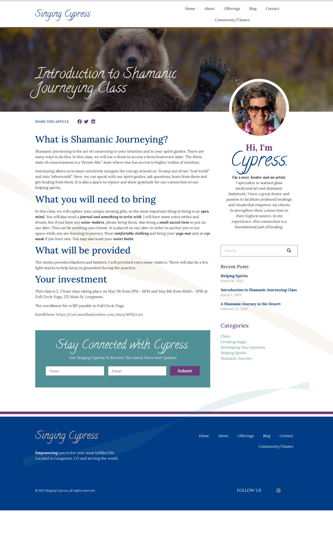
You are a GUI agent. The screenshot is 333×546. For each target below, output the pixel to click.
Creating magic (234, 341)
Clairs (225, 336)
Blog (253, 8)
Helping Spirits (234, 275)
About (209, 8)
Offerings (232, 8)
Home (190, 8)
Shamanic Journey (236, 358)
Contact (272, 8)
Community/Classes (232, 19)
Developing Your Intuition (243, 347)
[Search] (288, 250)
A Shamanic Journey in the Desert (251, 303)
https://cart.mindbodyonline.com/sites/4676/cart (99, 314)
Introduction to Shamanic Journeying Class (259, 289)
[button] (79, 121)
